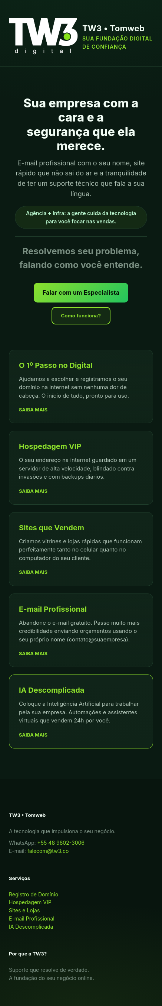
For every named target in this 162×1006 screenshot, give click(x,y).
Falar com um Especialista (81, 292)
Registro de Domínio (33, 894)
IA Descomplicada (31, 926)
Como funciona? (81, 315)
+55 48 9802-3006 (61, 843)
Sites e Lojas (24, 910)
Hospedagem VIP (30, 902)
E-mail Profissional (31, 918)
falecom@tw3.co (48, 851)
